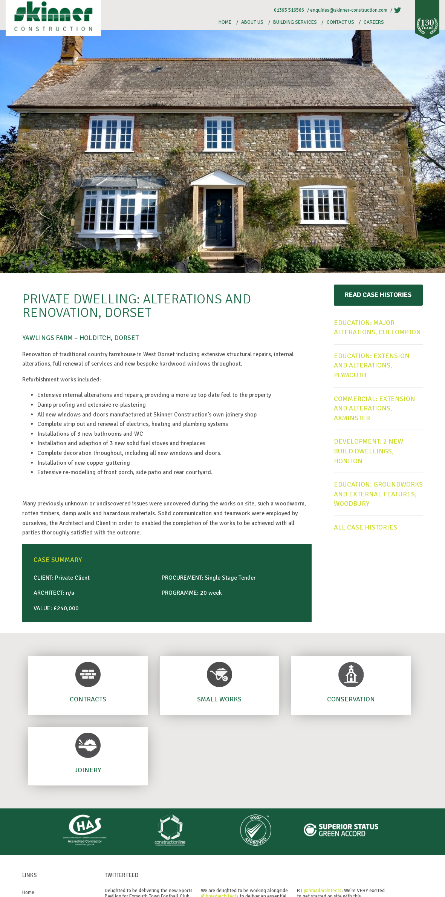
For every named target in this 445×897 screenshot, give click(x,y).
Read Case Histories (378, 295)
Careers (374, 22)
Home (225, 22)
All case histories (365, 527)
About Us (252, 22)
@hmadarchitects (322, 891)
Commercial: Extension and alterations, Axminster (374, 408)
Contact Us (340, 22)
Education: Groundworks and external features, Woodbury (378, 494)
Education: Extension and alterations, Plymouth (372, 365)
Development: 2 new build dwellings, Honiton (368, 451)
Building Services (295, 22)
